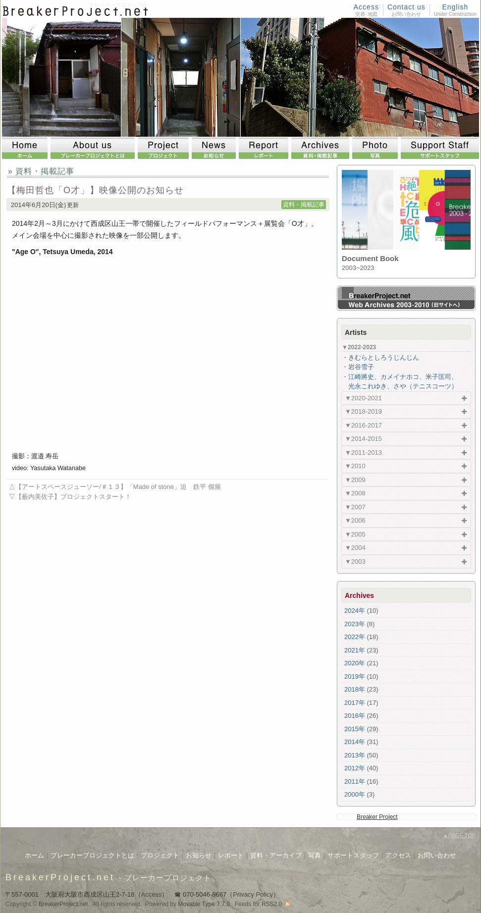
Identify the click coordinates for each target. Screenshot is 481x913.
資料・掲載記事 (303, 204)
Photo (376, 148)
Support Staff (440, 148)
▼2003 (355, 561)
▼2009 (355, 479)
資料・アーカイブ (276, 855)
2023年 (354, 624)
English (455, 7)
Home (26, 148)
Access (366, 7)
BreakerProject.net (60, 877)
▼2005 (355, 534)
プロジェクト (160, 855)
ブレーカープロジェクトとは (92, 855)
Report (265, 148)
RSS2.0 (272, 904)
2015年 (354, 729)
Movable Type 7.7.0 (204, 904)
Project (165, 148)
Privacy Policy (253, 894)
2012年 (354, 768)
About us (94, 148)
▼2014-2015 (363, 438)
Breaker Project (377, 816)
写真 (314, 855)
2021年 (354, 650)
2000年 (354, 794)
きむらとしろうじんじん (383, 357)
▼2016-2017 (363, 425)
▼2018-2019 (363, 411)
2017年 (354, 702)
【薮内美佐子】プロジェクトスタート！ (73, 496)
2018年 (354, 689)
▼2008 (355, 493)
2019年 (354, 676)
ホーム (34, 855)
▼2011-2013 (363, 452)
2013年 (354, 755)
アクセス (398, 855)
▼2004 (355, 547)
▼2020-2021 (363, 398)
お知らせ (199, 855)
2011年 (354, 781)
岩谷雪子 (361, 367)
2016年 (354, 715)
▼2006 (355, 520)
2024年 (354, 610)
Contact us (406, 7)
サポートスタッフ (353, 855)
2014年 (354, 742)
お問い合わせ (437, 855)
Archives (321, 148)
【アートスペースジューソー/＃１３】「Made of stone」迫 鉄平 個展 (118, 486)
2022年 (354, 637)
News (215, 148)
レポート (231, 855)
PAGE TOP (459, 835)
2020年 (354, 663)
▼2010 (355, 466)
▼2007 (355, 507)
